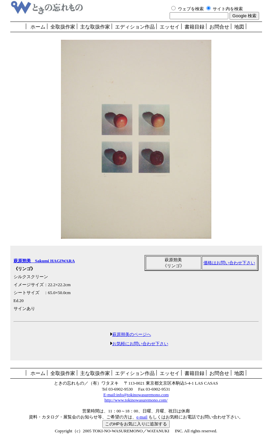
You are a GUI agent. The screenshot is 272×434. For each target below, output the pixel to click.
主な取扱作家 (95, 27)
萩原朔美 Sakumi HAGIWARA (44, 260)
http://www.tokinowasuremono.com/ (136, 400)
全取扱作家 (62, 27)
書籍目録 (194, 27)
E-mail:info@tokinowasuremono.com (136, 394)
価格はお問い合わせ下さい (229, 262)
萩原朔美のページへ (131, 334)
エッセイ (170, 27)
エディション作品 (135, 27)
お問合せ (219, 27)
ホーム (37, 27)
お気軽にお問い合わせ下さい (140, 343)
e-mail (141, 416)
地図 (239, 27)
